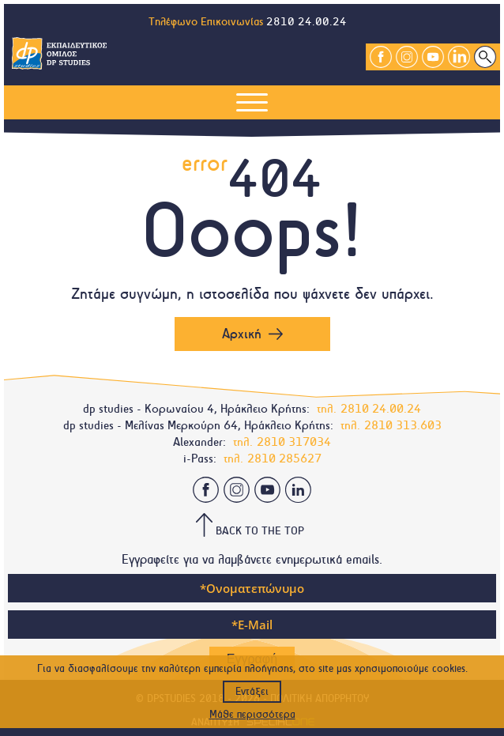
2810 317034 (294, 442)
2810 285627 (284, 458)
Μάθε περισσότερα (252, 714)
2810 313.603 (403, 425)
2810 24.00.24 (306, 22)
